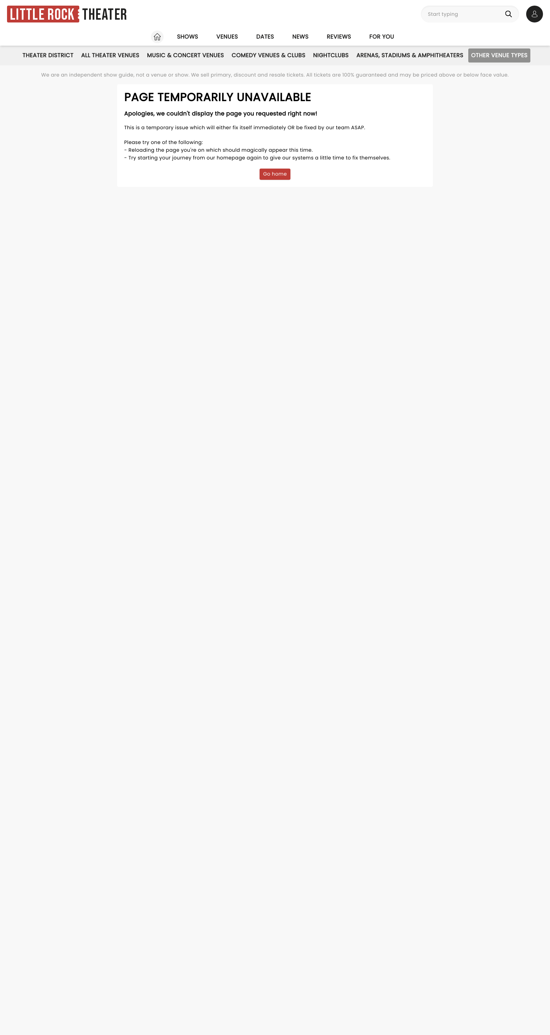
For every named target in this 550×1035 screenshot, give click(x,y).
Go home (275, 173)
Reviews (339, 37)
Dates (265, 37)
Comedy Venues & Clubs (268, 55)
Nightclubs (331, 55)
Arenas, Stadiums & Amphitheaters (409, 55)
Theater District (47, 55)
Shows (187, 37)
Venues (227, 37)
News (300, 37)
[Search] (510, 14)
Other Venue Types (499, 55)
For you (381, 37)
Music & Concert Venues (185, 55)
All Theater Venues (110, 55)
